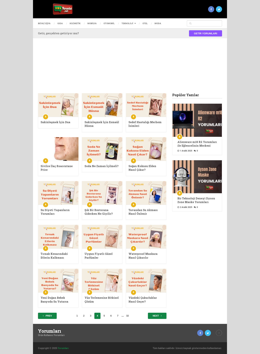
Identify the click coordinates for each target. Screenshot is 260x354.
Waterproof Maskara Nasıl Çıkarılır (143, 255)
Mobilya (92, 23)
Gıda (60, 23)
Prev (47, 315)
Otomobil (109, 23)
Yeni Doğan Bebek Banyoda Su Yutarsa (54, 299)
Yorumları (49, 331)
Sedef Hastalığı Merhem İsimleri (145, 123)
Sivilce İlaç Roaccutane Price (57, 167)
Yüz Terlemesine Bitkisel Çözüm (102, 299)
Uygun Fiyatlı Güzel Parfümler (99, 255)
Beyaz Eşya (44, 23)
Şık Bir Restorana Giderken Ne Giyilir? (99, 211)
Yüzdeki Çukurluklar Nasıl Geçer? (143, 299)
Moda (158, 23)
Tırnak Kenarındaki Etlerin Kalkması (54, 255)
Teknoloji (127, 23)
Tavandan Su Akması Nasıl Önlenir (143, 211)
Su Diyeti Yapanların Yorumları (55, 211)
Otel (145, 23)
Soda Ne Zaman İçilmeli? (102, 166)
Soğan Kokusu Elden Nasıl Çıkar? (142, 167)
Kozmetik (75, 23)
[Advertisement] (130, 68)
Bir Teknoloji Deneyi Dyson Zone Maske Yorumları (196, 200)
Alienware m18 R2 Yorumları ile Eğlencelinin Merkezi (197, 143)
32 (127, 315)
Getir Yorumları (205, 33)
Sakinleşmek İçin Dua (55, 122)
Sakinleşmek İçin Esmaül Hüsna (102, 123)
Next (157, 315)
